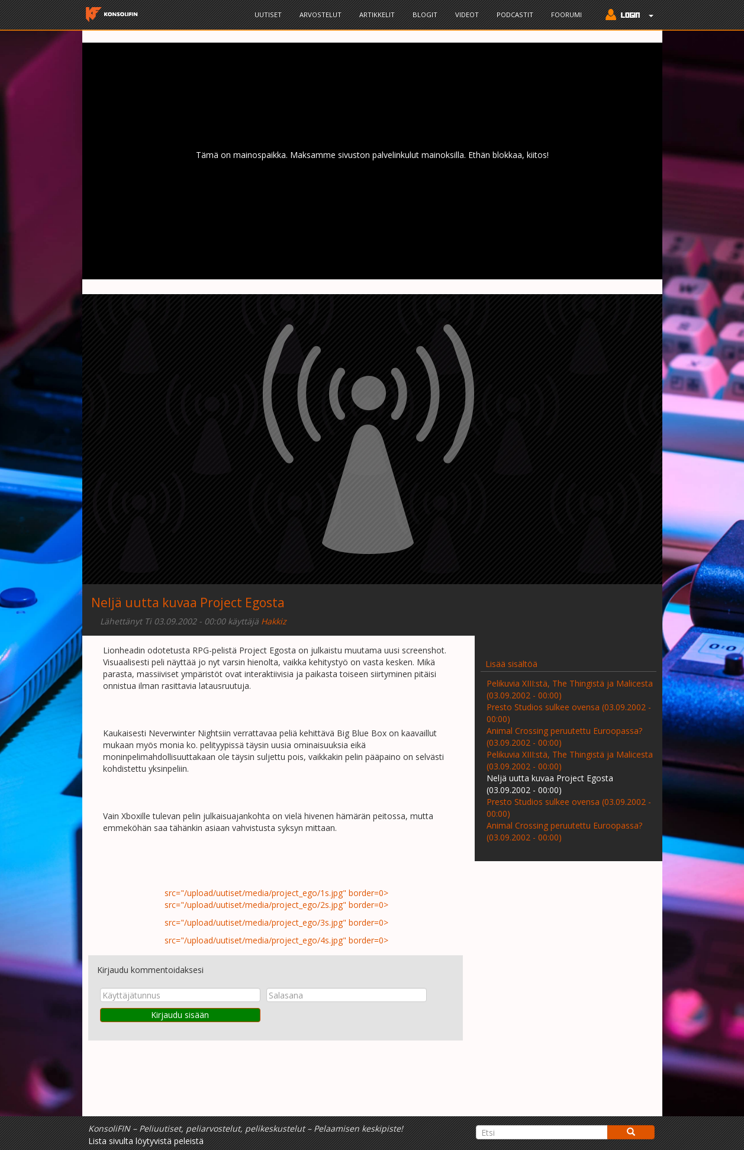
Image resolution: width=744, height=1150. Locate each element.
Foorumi (566, 14)
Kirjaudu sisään (180, 1014)
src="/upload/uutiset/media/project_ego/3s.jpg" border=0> (275, 922)
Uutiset (268, 14)
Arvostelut (320, 14)
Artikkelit (377, 14)
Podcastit (515, 14)
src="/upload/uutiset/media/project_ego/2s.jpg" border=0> (275, 904)
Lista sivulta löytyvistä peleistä (146, 1140)
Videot (467, 14)
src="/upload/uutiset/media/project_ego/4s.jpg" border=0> (275, 940)
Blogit (425, 14)
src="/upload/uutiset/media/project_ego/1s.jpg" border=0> (275, 892)
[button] (626, 16)
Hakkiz (273, 621)
